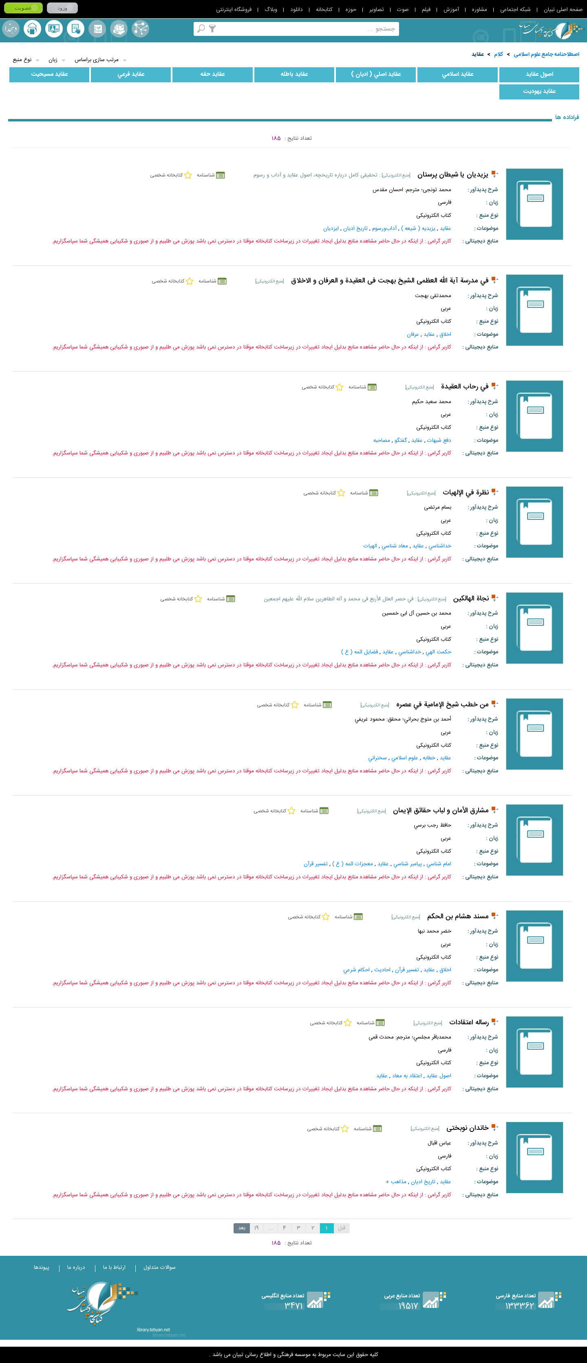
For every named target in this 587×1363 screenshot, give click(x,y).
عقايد (477, 54)
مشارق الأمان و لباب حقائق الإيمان (441, 811)
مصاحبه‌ (381, 440)
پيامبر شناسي (407, 864)
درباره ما (76, 1267)
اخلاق (445, 334)
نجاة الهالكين (471, 599)
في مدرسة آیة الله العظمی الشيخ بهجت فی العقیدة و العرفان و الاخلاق (390, 281)
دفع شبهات (439, 440)
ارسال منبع (32, 28)
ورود (62, 8)
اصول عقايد (539, 74)
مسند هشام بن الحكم (458, 917)
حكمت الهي (438, 652)
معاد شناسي (395, 546)
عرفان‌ (413, 334)
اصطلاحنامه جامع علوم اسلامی (546, 54)
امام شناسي (438, 864)
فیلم (426, 9)
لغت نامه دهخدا (11, 28)
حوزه (351, 9)
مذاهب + (396, 1182)
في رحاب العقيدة (465, 387)
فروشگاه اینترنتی (234, 9)
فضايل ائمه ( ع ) (359, 652)
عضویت (23, 8)
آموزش (451, 9)
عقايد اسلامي (457, 74)
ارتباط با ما (114, 1267)
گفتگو (401, 440)
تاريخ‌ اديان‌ (355, 228)
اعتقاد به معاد (407, 1076)
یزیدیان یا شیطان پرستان (453, 175)
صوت (403, 9)
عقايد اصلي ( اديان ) (376, 74)
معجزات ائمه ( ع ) (352, 864)
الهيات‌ (370, 546)
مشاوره (479, 9)
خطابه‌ (429, 758)
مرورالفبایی (97, 28)
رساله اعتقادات (469, 1023)
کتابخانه (324, 9)
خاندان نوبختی (467, 1128)
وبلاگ (271, 9)
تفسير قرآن (316, 864)
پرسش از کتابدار (54, 28)
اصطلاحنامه (140, 28)
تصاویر (376, 9)
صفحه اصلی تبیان (563, 9)
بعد (241, 1228)
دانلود (296, 9)
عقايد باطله (294, 74)
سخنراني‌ (377, 758)
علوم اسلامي (404, 758)
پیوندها (41, 1267)
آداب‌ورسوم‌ (384, 228)
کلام (498, 54)
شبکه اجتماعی (515, 9)
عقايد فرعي (130, 74)
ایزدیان (331, 228)
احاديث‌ (382, 970)
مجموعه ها (119, 28)
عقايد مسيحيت (49, 74)
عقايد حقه (213, 74)
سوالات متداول (159, 1267)
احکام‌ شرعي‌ (356, 970)
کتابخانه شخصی (75, 28)
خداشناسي (439, 546)
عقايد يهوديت (539, 92)
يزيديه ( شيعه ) (418, 228)
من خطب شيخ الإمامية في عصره (442, 705)
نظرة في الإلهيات (466, 493)
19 (256, 1228)
